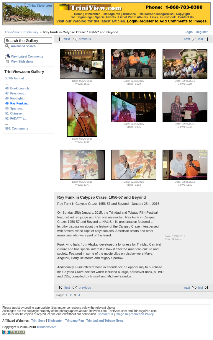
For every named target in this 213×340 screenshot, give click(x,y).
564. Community (16, 128)
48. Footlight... (15, 98)
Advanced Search (23, 46)
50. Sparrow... (14, 108)
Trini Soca (38, 320)
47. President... (15, 93)
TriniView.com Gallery (21, 32)
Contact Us (105, 314)
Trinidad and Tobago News (105, 320)
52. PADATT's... (16, 118)
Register (202, 32)
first (67, 39)
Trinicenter (55, 320)
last (200, 39)
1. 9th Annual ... (16, 78)
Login (189, 32)
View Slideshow (22, 61)
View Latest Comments (27, 56)
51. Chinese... (14, 113)
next (187, 39)
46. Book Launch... (18, 88)
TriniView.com (46, 327)
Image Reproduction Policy (135, 314)
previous (85, 39)
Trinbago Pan (74, 320)
